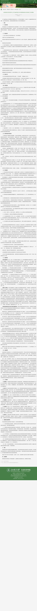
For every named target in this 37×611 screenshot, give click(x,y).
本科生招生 (16, 9)
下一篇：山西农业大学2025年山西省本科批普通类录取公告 (9, 464)
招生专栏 (12, 9)
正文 (20, 9)
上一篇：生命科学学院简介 (5, 462)
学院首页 (8, 9)
